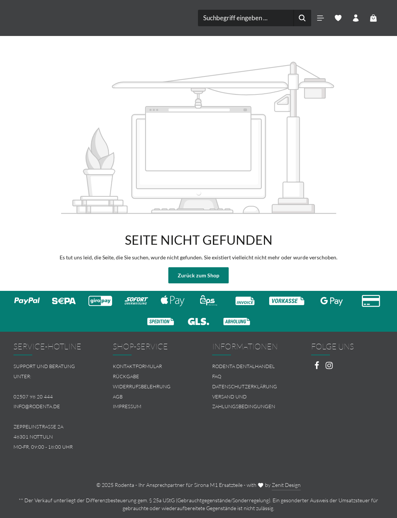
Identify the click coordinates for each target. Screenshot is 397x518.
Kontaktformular (137, 366)
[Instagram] (329, 367)
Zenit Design (286, 485)
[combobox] (246, 18)
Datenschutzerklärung (244, 386)
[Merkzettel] (338, 18)
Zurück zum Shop (198, 275)
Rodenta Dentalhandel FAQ (243, 371)
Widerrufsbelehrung (142, 386)
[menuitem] (149, 366)
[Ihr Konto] (356, 18)
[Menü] (321, 18)
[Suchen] (302, 18)
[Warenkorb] (374, 18)
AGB (118, 397)
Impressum (127, 406)
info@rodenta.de (36, 406)
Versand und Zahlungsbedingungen (243, 402)
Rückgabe (126, 376)
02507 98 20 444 (33, 397)
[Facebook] (317, 367)
